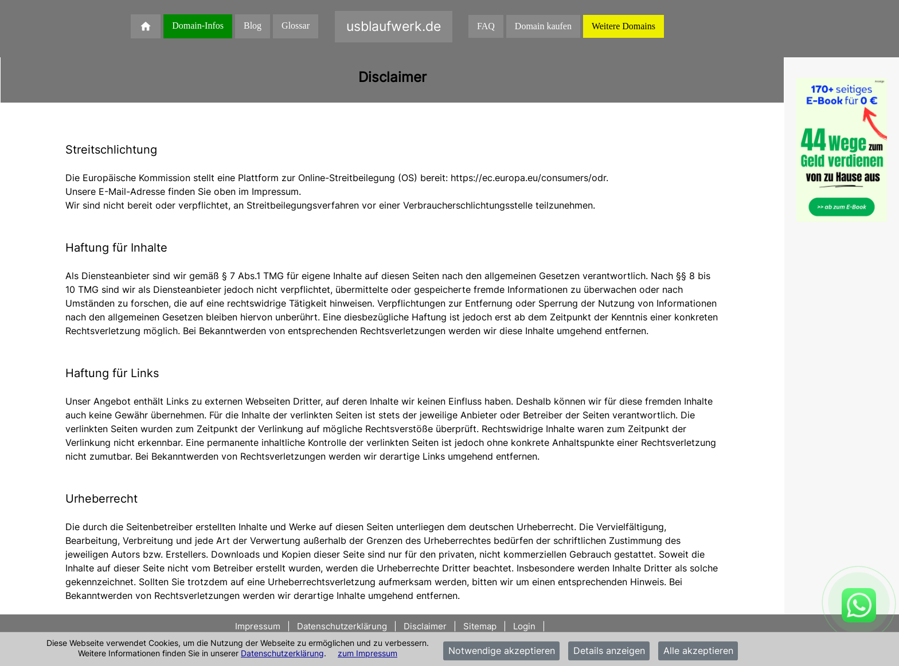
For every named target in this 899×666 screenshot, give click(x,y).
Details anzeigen (609, 651)
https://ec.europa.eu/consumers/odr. (529, 177)
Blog (252, 25)
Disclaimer (425, 626)
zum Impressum (367, 653)
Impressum (259, 626)
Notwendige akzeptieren (501, 651)
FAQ (486, 26)
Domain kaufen (543, 26)
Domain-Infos (198, 25)
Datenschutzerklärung (282, 653)
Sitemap (480, 626)
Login (524, 626)
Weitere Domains (623, 26)
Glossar (296, 25)
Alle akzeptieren (698, 651)
